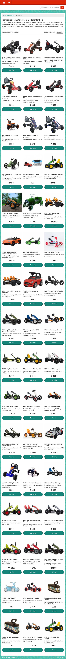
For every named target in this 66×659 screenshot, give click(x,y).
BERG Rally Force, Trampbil (30, 252)
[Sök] (62, 7)
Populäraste (60, 32)
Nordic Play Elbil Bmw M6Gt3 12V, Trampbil (53, 444)
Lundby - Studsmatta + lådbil (31, 174)
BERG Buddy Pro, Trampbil (30, 444)
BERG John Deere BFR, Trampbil (32, 369)
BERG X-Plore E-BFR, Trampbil (10, 406)
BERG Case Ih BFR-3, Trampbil (31, 559)
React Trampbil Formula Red (9, 96)
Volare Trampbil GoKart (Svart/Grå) (53, 57)
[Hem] (9, 2)
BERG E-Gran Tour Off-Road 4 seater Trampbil (52, 214)
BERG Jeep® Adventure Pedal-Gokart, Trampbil (10, 444)
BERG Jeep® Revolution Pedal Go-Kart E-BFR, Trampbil (53, 560)
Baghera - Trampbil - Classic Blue (32, 483)
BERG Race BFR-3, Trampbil (51, 369)
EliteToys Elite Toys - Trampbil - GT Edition (11, 175)
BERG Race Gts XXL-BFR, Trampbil (53, 520)
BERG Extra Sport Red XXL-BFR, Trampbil (31, 521)
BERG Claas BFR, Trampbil (9, 520)
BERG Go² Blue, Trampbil (8, 598)
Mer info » (11, 70)
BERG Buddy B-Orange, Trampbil (53, 330)
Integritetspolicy (60, 657)
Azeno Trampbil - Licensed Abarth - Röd (32, 97)
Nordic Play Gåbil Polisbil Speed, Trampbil (11, 638)
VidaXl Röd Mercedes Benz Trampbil (30, 291)
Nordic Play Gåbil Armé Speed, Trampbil (52, 599)
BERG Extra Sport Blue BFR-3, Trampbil (31, 330)
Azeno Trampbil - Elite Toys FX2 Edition (31, 58)
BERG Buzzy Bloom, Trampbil (52, 252)
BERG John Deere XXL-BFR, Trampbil (51, 638)
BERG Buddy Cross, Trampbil (10, 369)
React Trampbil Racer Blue (30, 135)
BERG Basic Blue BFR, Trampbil (52, 483)
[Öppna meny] (4, 2)
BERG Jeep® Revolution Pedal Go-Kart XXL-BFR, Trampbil (11, 330)
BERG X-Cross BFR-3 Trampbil (10, 213)
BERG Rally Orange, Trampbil (52, 406)
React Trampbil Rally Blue (51, 135)
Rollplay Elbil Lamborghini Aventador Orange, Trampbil (9, 253)
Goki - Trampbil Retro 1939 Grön (32, 213)
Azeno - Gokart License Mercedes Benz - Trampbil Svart (11, 58)
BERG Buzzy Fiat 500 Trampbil (31, 406)
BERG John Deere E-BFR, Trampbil (53, 174)
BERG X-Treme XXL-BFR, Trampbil (32, 637)
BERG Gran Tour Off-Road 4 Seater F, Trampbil (11, 291)
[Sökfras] (50, 7)
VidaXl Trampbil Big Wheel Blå (10, 483)
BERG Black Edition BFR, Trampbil (53, 291)
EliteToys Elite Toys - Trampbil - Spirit (10, 136)
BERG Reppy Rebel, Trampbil (31, 598)
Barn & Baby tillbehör (15, 7)
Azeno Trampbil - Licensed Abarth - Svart (54, 97)
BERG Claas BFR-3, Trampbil (9, 559)
